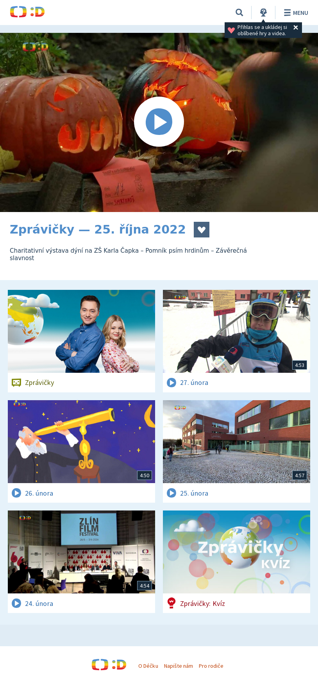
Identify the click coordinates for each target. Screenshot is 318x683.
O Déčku (148, 665)
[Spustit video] (159, 122)
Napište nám (178, 665)
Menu (294, 12)
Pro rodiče (211, 665)
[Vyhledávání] (239, 12)
